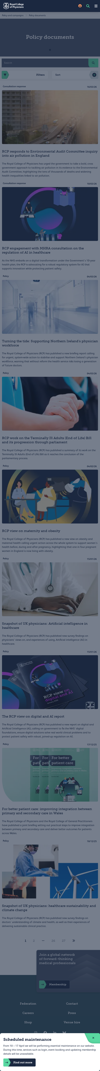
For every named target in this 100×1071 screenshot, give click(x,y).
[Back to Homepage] (25, 6)
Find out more (17, 1062)
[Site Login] (80, 6)
